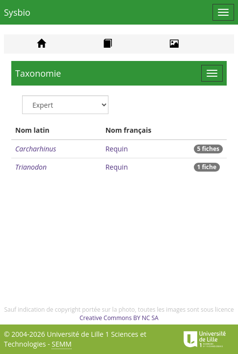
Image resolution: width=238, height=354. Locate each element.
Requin (117, 148)
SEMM (62, 344)
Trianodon (31, 167)
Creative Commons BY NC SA (119, 318)
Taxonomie (38, 73)
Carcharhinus (35, 148)
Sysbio (17, 12)
